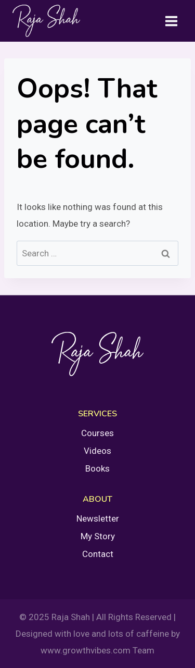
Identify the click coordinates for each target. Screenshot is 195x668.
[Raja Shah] (46, 21)
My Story (98, 536)
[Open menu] (171, 21)
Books (97, 468)
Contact (97, 554)
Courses (97, 433)
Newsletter (97, 518)
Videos (97, 451)
